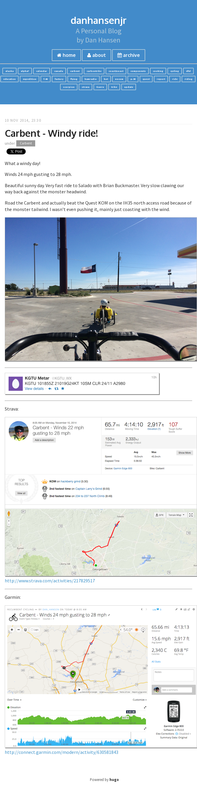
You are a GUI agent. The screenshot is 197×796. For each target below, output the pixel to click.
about (96, 55)
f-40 (45, 79)
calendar (41, 71)
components (138, 71)
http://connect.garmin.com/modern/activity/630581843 (61, 752)
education (9, 79)
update (128, 86)
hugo (114, 779)
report (161, 79)
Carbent (26, 143)
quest (146, 79)
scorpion (69, 86)
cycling (174, 71)
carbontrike (94, 71)
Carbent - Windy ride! (51, 133)
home (66, 55)
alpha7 (25, 71)
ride (174, 79)
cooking (158, 71)
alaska (9, 71)
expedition (29, 79)
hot (106, 79)
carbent (75, 71)
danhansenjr (99, 20)
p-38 (132, 79)
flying (73, 79)
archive (128, 55)
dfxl (188, 71)
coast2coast (116, 71)
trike (114, 86)
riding (189, 79)
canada (58, 71)
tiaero (100, 86)
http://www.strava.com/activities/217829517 (50, 581)
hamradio (91, 79)
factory (59, 79)
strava (85, 86)
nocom (119, 79)
